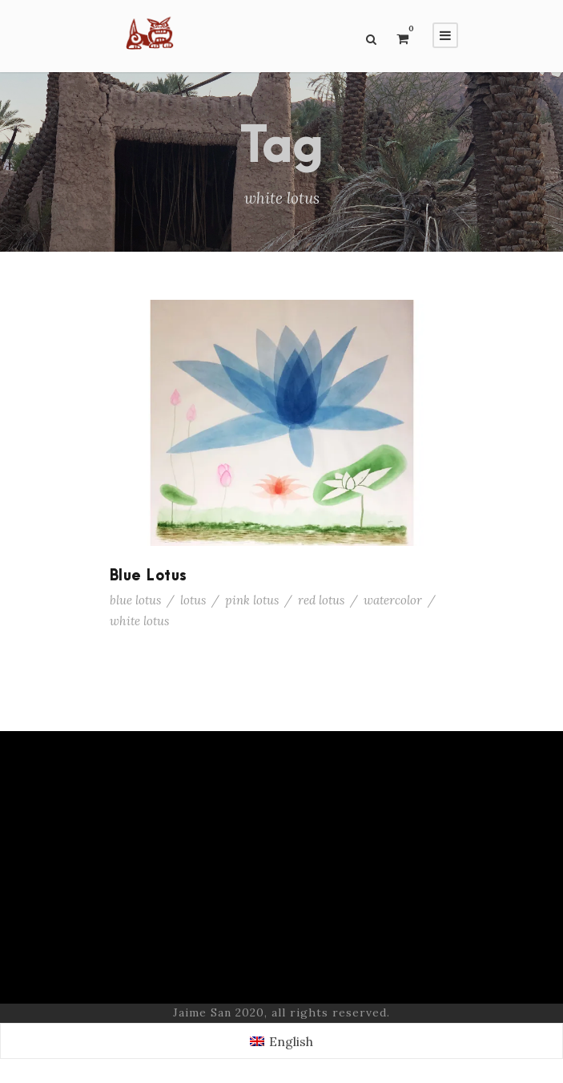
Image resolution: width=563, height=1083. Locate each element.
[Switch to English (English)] (281, 1041)
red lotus (321, 600)
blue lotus (135, 600)
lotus (193, 600)
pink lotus (252, 600)
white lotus (139, 620)
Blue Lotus (148, 576)
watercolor (393, 600)
